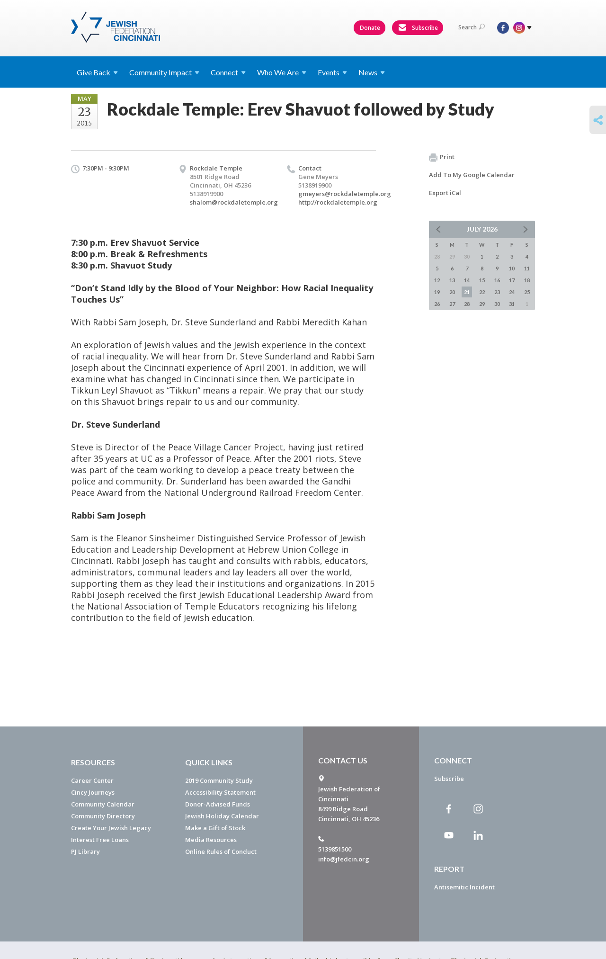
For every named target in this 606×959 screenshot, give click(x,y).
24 (512, 292)
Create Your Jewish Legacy (111, 828)
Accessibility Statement (220, 792)
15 (482, 280)
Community (164, 72)
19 (437, 292)
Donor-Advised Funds (217, 804)
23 (497, 292)
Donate (370, 28)
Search (471, 27)
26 (437, 304)
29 (482, 304)
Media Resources (211, 839)
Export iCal (445, 192)
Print (441, 157)
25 (527, 292)
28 (467, 304)
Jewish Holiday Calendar (222, 816)
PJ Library (85, 851)
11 (527, 268)
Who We (281, 72)
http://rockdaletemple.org (337, 202)
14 (467, 280)
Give (97, 72)
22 (482, 292)
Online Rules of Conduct (221, 851)
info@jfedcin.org (343, 859)
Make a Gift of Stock (215, 828)
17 (512, 280)
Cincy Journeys (93, 792)
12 (437, 280)
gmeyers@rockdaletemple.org (344, 193)
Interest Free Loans (100, 839)
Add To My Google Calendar (472, 174)
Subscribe (418, 28)
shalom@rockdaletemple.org (234, 202)
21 (467, 292)
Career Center (92, 780)
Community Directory (103, 816)
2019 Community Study (219, 780)
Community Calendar (102, 804)
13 (452, 280)
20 (452, 292)
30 (497, 304)
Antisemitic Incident (464, 887)
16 (497, 280)
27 (452, 304)
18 (527, 280)
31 (512, 304)
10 (512, 268)
